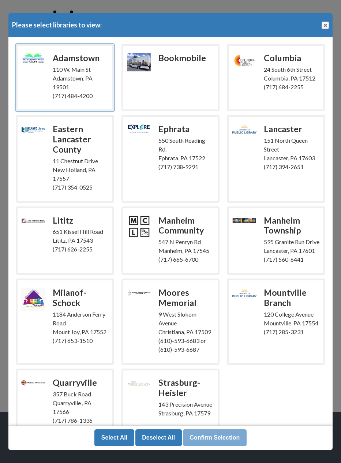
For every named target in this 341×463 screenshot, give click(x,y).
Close (325, 25)
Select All (114, 437)
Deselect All (158, 437)
